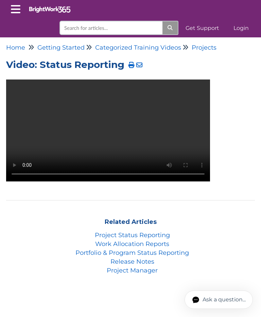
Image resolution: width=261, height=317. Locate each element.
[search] (111, 28)
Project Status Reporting (132, 235)
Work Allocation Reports (132, 244)
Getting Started (61, 47)
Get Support (202, 28)
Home (15, 47)
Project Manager (132, 270)
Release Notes (132, 261)
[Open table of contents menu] (16, 8)
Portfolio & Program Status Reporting (132, 253)
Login (241, 28)
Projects (204, 47)
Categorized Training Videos (138, 47)
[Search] (170, 28)
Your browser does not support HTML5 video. (108, 130)
